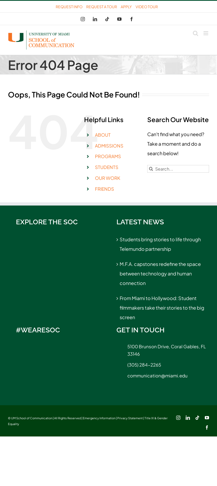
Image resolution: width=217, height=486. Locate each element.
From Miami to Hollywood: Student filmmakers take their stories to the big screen (162, 307)
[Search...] (178, 169)
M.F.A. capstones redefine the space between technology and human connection (160, 273)
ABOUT (103, 135)
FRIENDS (104, 189)
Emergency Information (99, 418)
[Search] (151, 169)
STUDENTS (106, 167)
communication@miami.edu (157, 375)
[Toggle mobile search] (195, 33)
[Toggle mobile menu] (206, 33)
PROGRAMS (108, 156)
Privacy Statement (130, 418)
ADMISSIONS (109, 146)
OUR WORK (107, 178)
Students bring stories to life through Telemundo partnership (160, 244)
